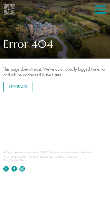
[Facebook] (14, 170)
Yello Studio (87, 152)
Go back (18, 86)
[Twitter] (6, 170)
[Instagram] (22, 170)
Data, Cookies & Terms (15, 160)
